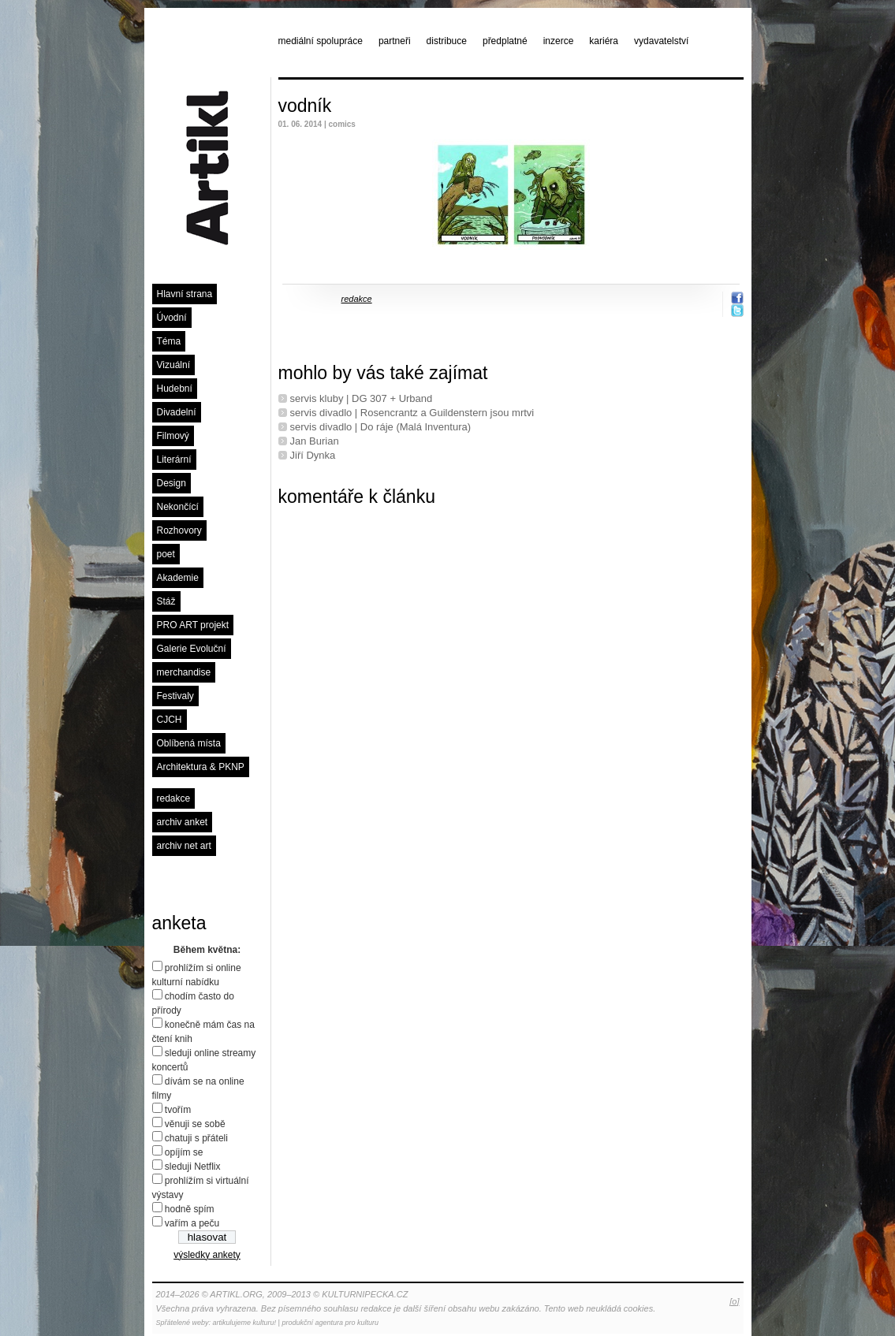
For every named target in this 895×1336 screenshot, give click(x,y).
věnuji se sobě (195, 1123)
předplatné (505, 41)
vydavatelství (661, 41)
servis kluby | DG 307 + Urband (361, 398)
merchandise (184, 672)
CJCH (169, 719)
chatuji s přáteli (196, 1138)
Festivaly (175, 695)
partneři (395, 41)
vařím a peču (192, 1223)
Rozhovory (179, 530)
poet (166, 554)
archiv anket (182, 822)
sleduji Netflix (193, 1166)
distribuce (447, 41)
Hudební (174, 388)
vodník (305, 105)
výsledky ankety (207, 1254)
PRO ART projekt (193, 625)
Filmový (173, 435)
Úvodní (172, 317)
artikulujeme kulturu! (245, 1323)
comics (341, 124)
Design (171, 483)
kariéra (603, 41)
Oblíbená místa (189, 743)
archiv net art (184, 845)
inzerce (558, 41)
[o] (734, 1301)
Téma (169, 341)
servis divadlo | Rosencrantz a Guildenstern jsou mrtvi (412, 413)
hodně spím (189, 1209)
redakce (174, 798)
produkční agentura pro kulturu (330, 1323)
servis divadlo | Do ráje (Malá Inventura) (381, 427)
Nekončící (178, 506)
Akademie (178, 577)
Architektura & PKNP (200, 766)
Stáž (166, 601)
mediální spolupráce (320, 41)
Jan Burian (314, 441)
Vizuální (173, 364)
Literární (174, 459)
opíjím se (184, 1152)
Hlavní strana (185, 294)
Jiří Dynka (313, 455)
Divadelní (176, 412)
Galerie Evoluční (191, 648)
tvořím (178, 1109)
